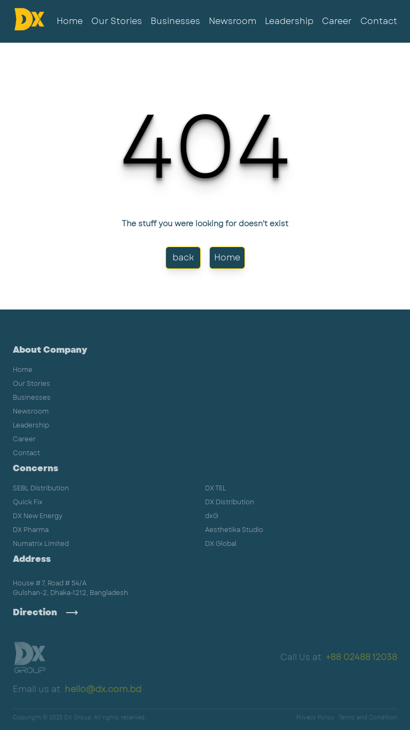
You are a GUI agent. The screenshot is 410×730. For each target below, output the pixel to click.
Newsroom (232, 21)
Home (70, 21)
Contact (378, 21)
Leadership (289, 21)
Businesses (175, 21)
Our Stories (116, 21)
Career (337, 21)
